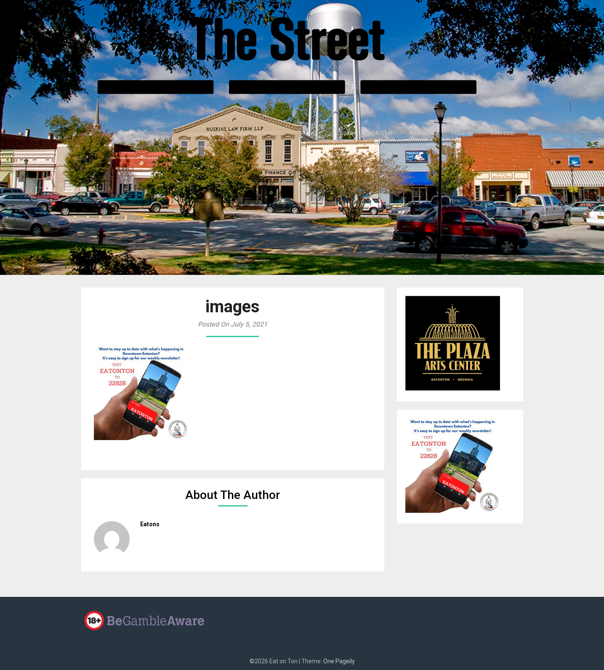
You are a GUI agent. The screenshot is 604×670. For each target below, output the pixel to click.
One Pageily (339, 661)
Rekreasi (503, 132)
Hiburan (464, 132)
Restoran (425, 132)
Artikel (387, 132)
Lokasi (353, 132)
